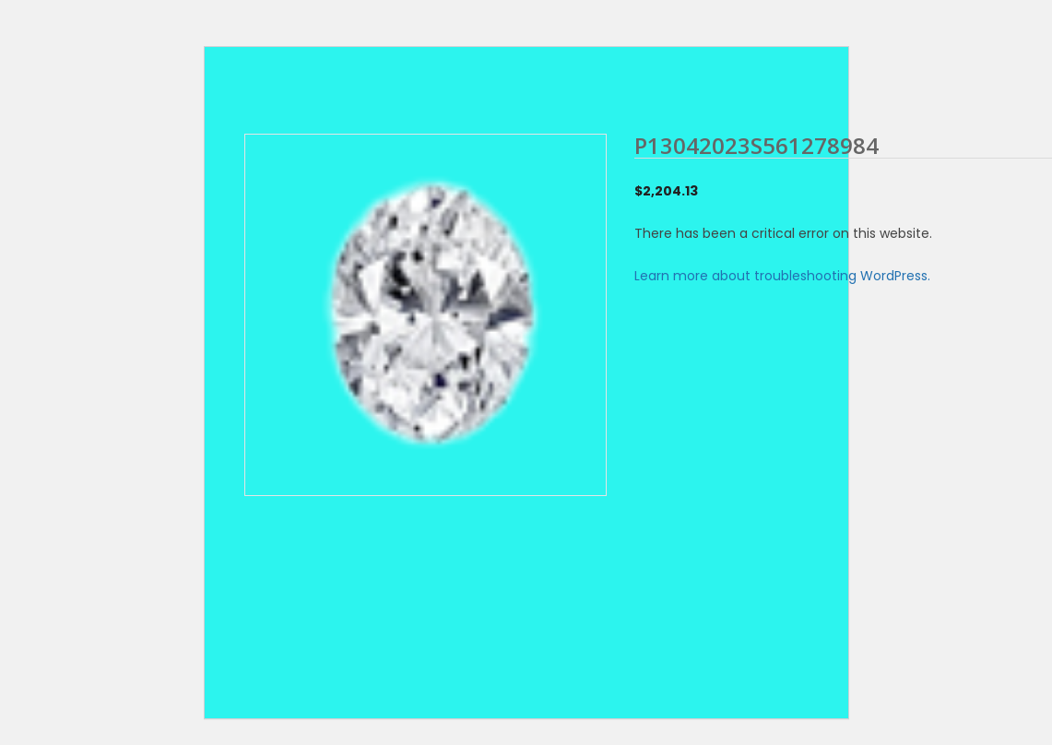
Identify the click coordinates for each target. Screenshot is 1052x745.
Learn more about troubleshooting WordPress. (782, 275)
